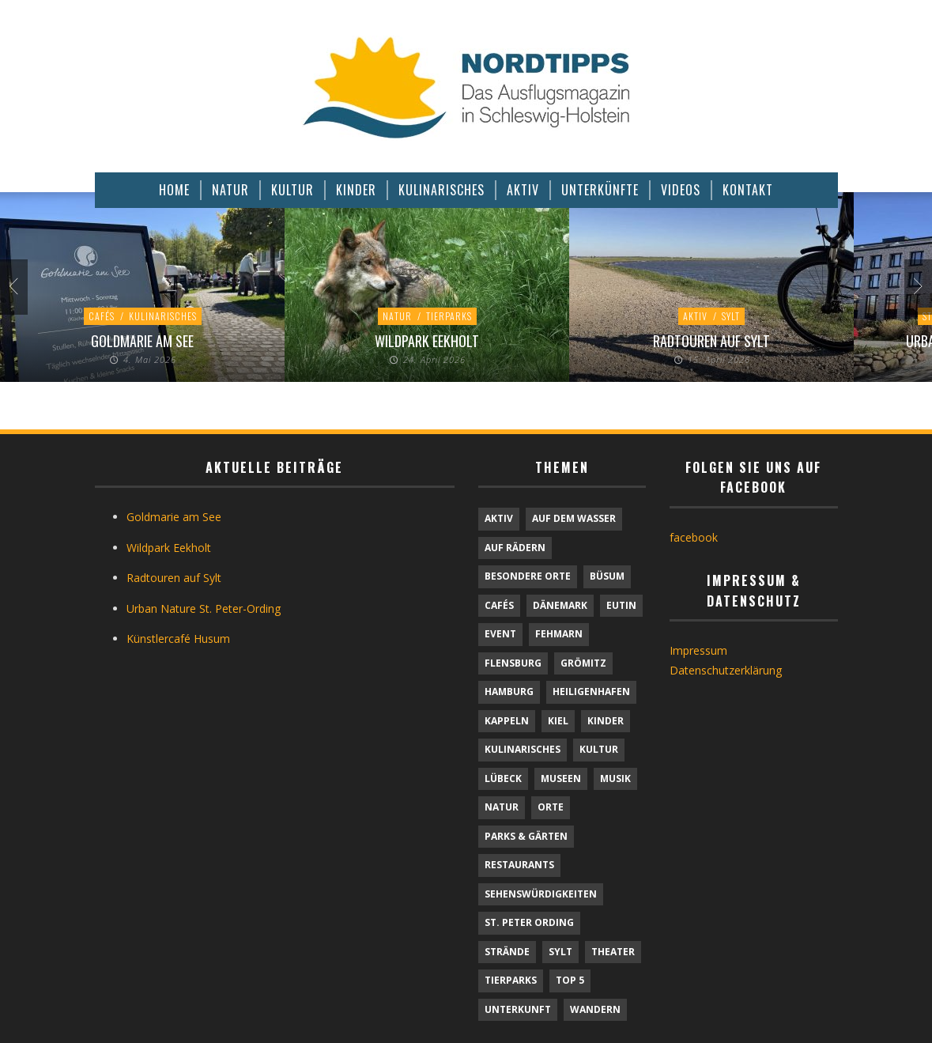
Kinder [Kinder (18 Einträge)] (605, 720)
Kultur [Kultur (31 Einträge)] (598, 749)
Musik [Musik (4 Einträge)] (615, 778)
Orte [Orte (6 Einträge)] (551, 807)
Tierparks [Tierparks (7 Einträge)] (511, 980)
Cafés (102, 316)
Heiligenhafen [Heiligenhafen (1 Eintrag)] (591, 691)
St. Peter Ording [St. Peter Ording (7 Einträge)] (529, 922)
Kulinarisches (163, 316)
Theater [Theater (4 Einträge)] (613, 951)
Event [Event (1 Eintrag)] (500, 634)
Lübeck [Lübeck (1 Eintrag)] (503, 778)
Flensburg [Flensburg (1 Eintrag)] (513, 663)
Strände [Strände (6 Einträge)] (507, 951)
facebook (694, 537)
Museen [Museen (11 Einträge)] (561, 778)
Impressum (698, 650)
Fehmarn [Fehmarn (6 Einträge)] (559, 634)
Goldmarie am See (142, 341)
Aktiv (695, 316)
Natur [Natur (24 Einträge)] (502, 807)
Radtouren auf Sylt (711, 341)
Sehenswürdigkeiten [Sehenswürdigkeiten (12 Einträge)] (541, 894)
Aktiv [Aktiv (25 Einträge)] (499, 518)
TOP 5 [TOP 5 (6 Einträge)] (570, 980)
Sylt (731, 316)
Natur (397, 316)
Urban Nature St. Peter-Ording (203, 608)
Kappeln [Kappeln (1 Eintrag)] (507, 720)
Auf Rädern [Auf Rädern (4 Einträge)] (515, 547)
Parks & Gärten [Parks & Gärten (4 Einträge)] (526, 836)
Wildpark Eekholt (427, 341)
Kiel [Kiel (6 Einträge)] (558, 720)
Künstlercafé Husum (178, 638)
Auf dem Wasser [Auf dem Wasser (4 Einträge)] (574, 518)
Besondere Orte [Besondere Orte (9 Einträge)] (528, 576)
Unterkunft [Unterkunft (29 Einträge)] (518, 1009)
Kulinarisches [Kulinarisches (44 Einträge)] (522, 749)
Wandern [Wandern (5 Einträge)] (595, 1009)
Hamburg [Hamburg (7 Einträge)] (509, 691)
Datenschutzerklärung (726, 670)
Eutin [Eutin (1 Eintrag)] (621, 605)
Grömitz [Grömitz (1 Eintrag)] (583, 663)
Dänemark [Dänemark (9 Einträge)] (560, 605)
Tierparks (449, 316)
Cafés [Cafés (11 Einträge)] (499, 605)
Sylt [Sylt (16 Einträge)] (560, 951)
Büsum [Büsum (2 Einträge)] (607, 576)
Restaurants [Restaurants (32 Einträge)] (519, 864)
